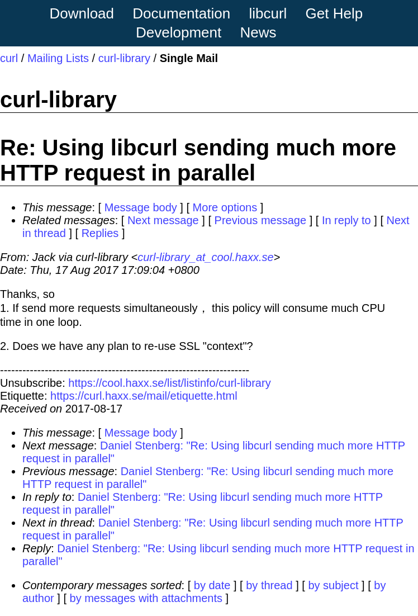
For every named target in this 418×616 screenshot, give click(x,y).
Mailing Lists (58, 58)
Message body (140, 207)
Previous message (261, 220)
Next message (163, 220)
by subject (333, 585)
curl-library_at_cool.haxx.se (205, 257)
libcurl (268, 13)
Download (81, 13)
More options (225, 207)
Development (178, 32)
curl (9, 58)
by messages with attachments (146, 598)
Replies (100, 233)
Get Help (334, 13)
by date (212, 585)
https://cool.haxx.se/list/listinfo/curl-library (169, 383)
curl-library (124, 58)
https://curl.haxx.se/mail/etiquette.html (144, 396)
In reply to (346, 220)
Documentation (181, 13)
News (258, 32)
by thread (269, 585)
